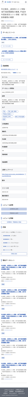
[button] (26, 2)
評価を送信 (14, 253)
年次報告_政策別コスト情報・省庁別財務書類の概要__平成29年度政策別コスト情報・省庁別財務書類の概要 (14, 316)
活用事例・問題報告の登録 (14, 222)
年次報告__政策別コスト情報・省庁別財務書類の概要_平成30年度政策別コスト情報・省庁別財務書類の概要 (13, 365)
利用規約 (11, 391)
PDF (3, 284)
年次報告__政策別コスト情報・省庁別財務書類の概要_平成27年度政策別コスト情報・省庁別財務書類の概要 (13, 267)
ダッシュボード (13, 393)
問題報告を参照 (14, 213)
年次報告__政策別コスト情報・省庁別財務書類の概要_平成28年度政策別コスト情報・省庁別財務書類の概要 (13, 291)
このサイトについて (9, 389)
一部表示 (14, 72)
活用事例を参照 (14, 209)
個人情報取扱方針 (19, 391)
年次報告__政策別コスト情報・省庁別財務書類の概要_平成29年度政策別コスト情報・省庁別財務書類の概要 (13, 340)
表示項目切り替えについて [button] (9, 69)
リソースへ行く (7, 46)
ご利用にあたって (19, 389)
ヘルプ (6, 391)
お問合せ (5, 393)
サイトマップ (21, 393)
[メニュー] (2, 2)
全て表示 (19, 72)
